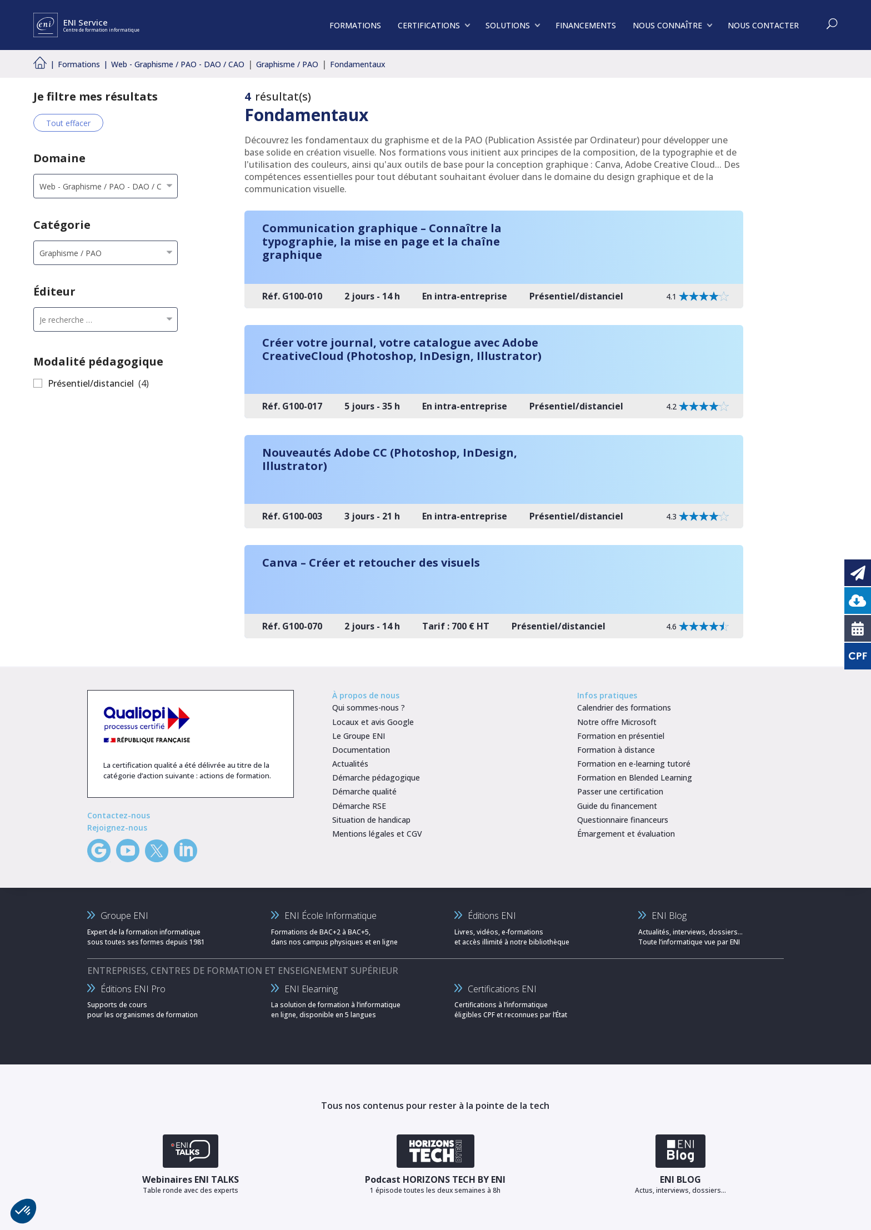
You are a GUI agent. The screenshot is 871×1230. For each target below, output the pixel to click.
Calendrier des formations (624, 707)
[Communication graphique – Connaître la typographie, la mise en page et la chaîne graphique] (493, 259)
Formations (79, 64)
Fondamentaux (358, 64)
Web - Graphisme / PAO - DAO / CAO (177, 64)
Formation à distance (616, 749)
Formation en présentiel (620, 736)
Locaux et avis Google (373, 722)
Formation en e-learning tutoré (633, 763)
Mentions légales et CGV (377, 833)
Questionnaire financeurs (622, 819)
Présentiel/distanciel (91, 383)
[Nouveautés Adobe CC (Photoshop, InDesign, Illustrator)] (493, 481)
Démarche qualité (364, 791)
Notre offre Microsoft (617, 722)
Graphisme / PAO (287, 64)
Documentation (361, 749)
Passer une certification (620, 791)
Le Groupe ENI (358, 736)
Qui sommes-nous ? (368, 707)
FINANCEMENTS (585, 25)
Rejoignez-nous (117, 827)
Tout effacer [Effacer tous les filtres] (68, 123)
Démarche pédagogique (376, 777)
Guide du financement (617, 806)
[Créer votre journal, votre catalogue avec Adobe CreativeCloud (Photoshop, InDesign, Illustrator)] (493, 371)
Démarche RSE (359, 806)
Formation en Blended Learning (634, 777)
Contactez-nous (118, 815)
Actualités (350, 763)
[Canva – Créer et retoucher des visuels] (493, 591)
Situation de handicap (371, 819)
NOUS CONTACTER (763, 25)
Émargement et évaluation (626, 833)
